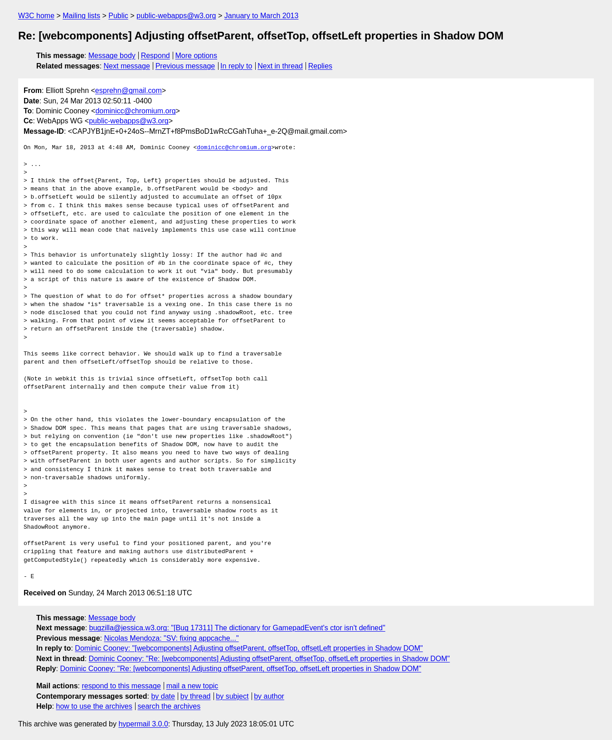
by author (269, 696)
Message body (112, 55)
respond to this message (121, 686)
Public (118, 15)
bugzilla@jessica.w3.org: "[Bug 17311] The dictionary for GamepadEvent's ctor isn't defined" (237, 628)
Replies (320, 66)
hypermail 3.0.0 (143, 724)
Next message (127, 66)
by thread (195, 696)
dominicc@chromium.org (135, 111)
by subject (232, 696)
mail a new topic (192, 686)
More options (196, 55)
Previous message (185, 66)
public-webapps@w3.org (176, 15)
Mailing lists (81, 15)
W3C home (36, 15)
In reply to (236, 66)
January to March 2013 (261, 15)
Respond (155, 55)
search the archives (169, 706)
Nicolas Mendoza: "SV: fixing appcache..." (171, 638)
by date (163, 696)
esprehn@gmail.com (128, 90)
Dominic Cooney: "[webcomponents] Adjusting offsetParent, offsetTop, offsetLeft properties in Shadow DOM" (249, 648)
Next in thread (280, 66)
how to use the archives (94, 706)
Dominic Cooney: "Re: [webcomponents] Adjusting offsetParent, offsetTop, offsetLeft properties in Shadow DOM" (269, 658)
